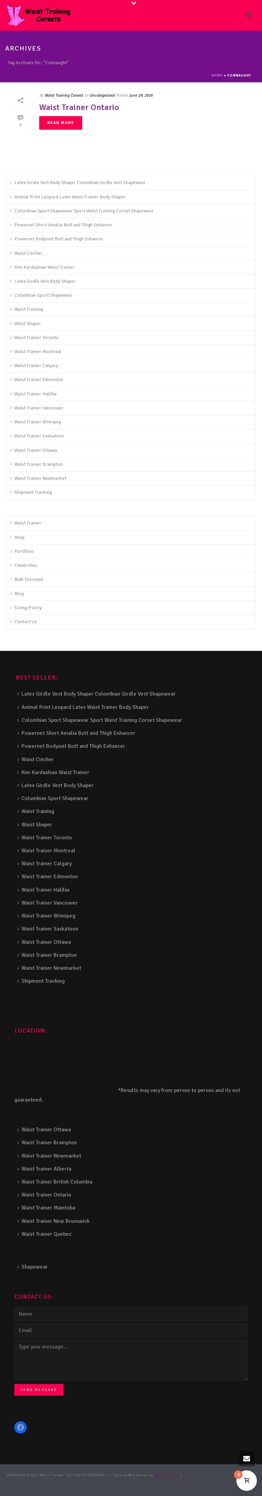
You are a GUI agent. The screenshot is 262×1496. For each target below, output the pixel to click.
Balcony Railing (191, 1481)
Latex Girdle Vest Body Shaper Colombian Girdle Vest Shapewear (78, 182)
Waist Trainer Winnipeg (35, 422)
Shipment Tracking (31, 492)
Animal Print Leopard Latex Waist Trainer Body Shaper (68, 197)
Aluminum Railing (93, 1481)
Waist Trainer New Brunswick (53, 1221)
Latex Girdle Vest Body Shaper (43, 281)
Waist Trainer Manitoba (46, 1207)
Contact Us (23, 622)
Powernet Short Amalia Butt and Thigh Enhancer (61, 225)
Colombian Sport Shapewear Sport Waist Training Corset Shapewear (82, 211)
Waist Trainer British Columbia (54, 1181)
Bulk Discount (26, 579)
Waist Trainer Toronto (34, 337)
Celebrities (23, 565)
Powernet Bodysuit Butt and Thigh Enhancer (57, 239)
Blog (17, 594)
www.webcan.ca (167, 1475)
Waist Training (26, 309)
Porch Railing (165, 1481)
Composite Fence (223, 1475)
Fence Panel (215, 1481)
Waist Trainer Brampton (36, 464)
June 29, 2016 (140, 95)
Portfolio (22, 551)
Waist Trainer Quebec (44, 1234)
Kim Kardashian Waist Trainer (42, 267)
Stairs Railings (196, 1475)
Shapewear (32, 1266)
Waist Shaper (25, 323)
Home (217, 75)
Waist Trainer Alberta (44, 1168)
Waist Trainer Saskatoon (37, 436)
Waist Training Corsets (64, 95)
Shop (17, 537)
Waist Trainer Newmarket (38, 478)
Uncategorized (101, 95)
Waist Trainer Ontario (79, 107)
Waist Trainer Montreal (35, 351)
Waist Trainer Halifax (33, 394)
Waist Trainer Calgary (34, 365)
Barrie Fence (235, 1481)
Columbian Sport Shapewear (41, 295)
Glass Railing (121, 1481)
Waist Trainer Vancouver (36, 408)
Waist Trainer (25, 523)
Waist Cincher (26, 253)
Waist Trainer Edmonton (36, 379)
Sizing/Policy (26, 608)
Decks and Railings (60, 1481)
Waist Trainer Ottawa (33, 450)
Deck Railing (33, 1481)
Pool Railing (143, 1481)
